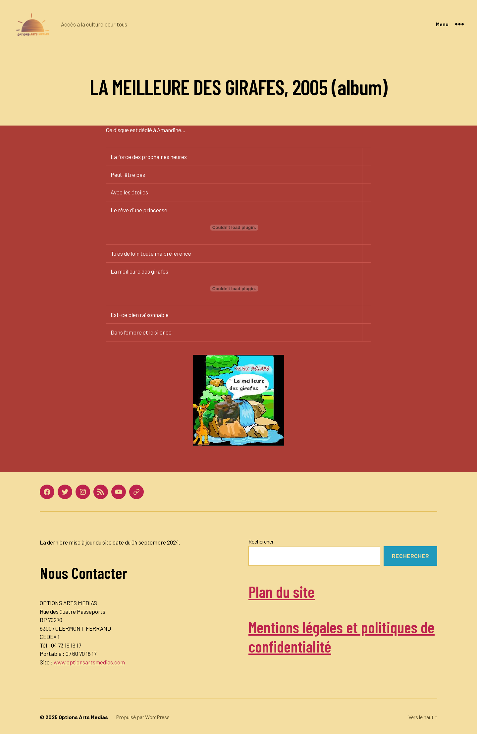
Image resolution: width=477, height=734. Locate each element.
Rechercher (261, 541)
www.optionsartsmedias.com (89, 662)
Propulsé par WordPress (143, 717)
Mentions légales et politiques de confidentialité (341, 636)
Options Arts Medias (83, 717)
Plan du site (281, 591)
